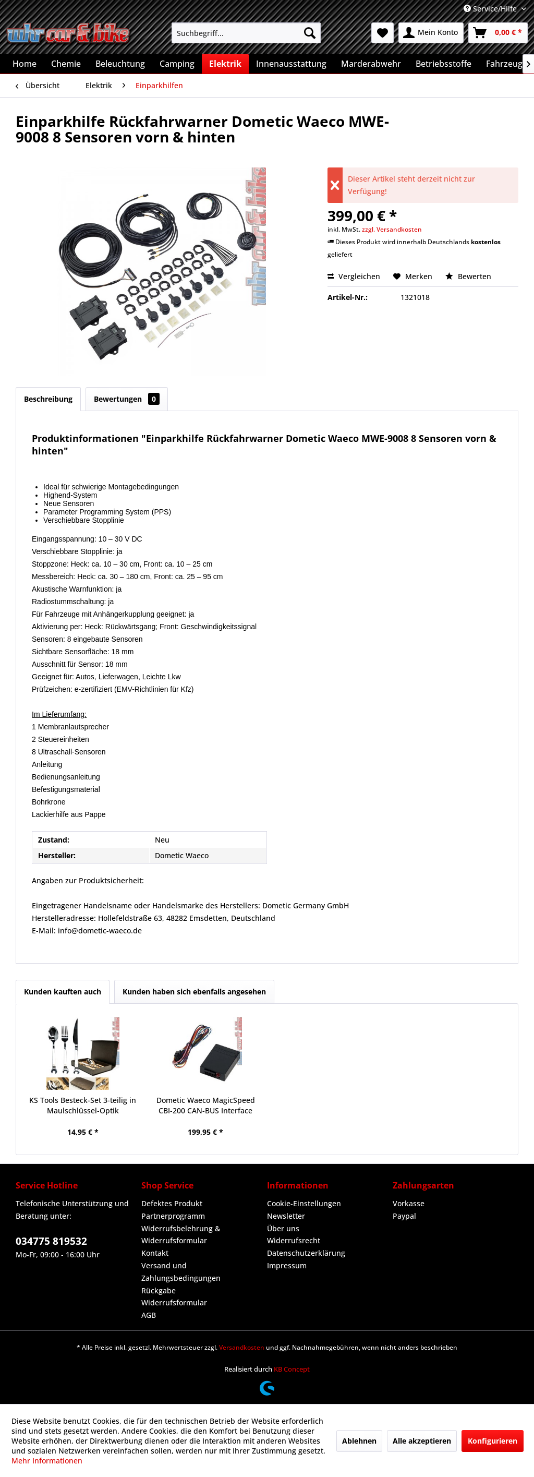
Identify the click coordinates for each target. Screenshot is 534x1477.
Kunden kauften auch (62, 991)
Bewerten (468, 276)
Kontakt (154, 1253)
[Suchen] (310, 32)
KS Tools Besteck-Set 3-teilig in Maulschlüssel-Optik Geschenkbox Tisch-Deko (82, 1105)
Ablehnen (359, 1441)
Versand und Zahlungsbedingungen (181, 1271)
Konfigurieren (492, 1441)
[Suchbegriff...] (246, 32)
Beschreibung (48, 399)
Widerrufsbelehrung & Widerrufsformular (180, 1234)
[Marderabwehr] (371, 64)
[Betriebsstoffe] (443, 64)
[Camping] (177, 64)
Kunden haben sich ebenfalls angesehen (194, 991)
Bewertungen (127, 399)
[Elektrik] (225, 64)
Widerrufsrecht (293, 1240)
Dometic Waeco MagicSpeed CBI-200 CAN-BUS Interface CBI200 (205, 1105)
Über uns (283, 1228)
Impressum (287, 1265)
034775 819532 (51, 1241)
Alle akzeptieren (422, 1441)
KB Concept (292, 1369)
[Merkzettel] (382, 32)
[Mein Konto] (431, 32)
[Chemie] (66, 64)
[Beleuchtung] (120, 64)
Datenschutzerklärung (306, 1253)
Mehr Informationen (46, 1461)
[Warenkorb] (498, 32)
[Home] (24, 64)
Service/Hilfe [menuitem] (491, 9)
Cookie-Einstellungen (304, 1203)
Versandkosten (241, 1347)
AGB (148, 1315)
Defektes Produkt (171, 1203)
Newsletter (286, 1216)
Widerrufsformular (174, 1302)
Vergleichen (353, 276)
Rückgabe (158, 1290)
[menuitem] (246, 32)
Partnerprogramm (173, 1216)
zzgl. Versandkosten (392, 229)
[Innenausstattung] (291, 64)
